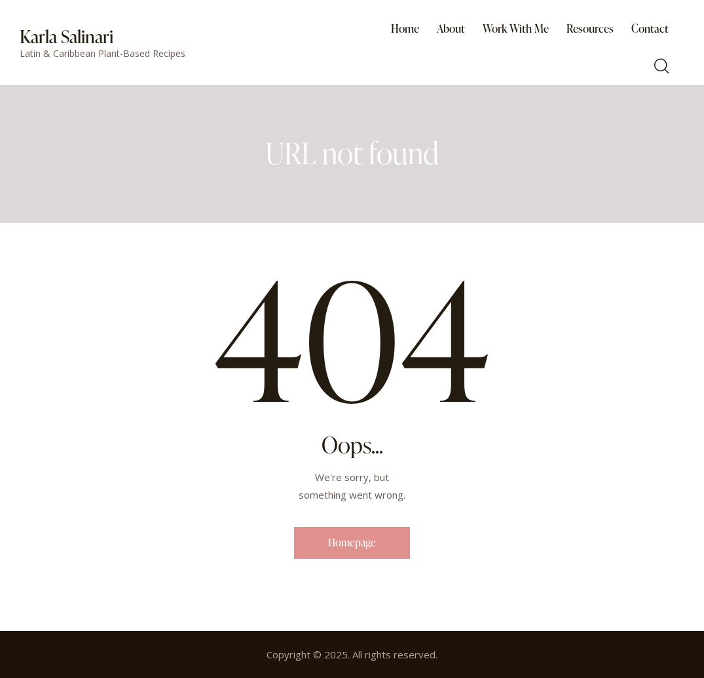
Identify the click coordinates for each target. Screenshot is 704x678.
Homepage (352, 542)
